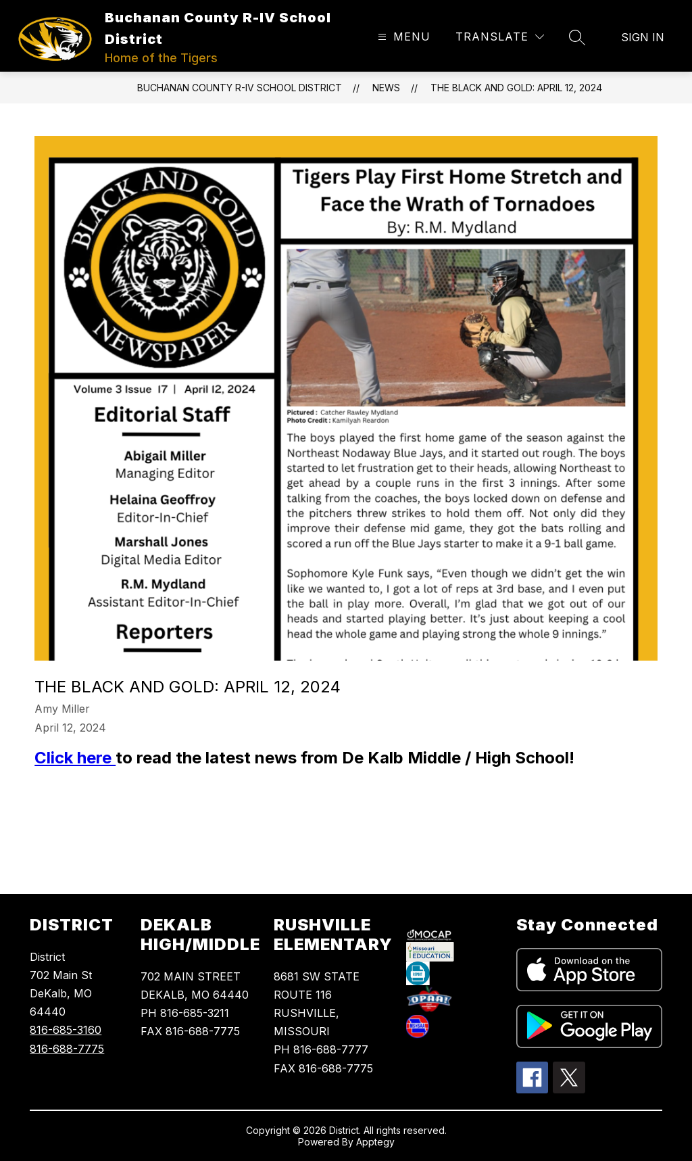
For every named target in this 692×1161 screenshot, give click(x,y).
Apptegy (375, 1141)
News (386, 87)
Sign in (642, 37)
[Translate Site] (499, 36)
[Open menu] (402, 36)
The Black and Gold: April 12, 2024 (516, 87)
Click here (75, 757)
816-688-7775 (67, 1049)
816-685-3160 (65, 1030)
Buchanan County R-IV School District (239, 87)
